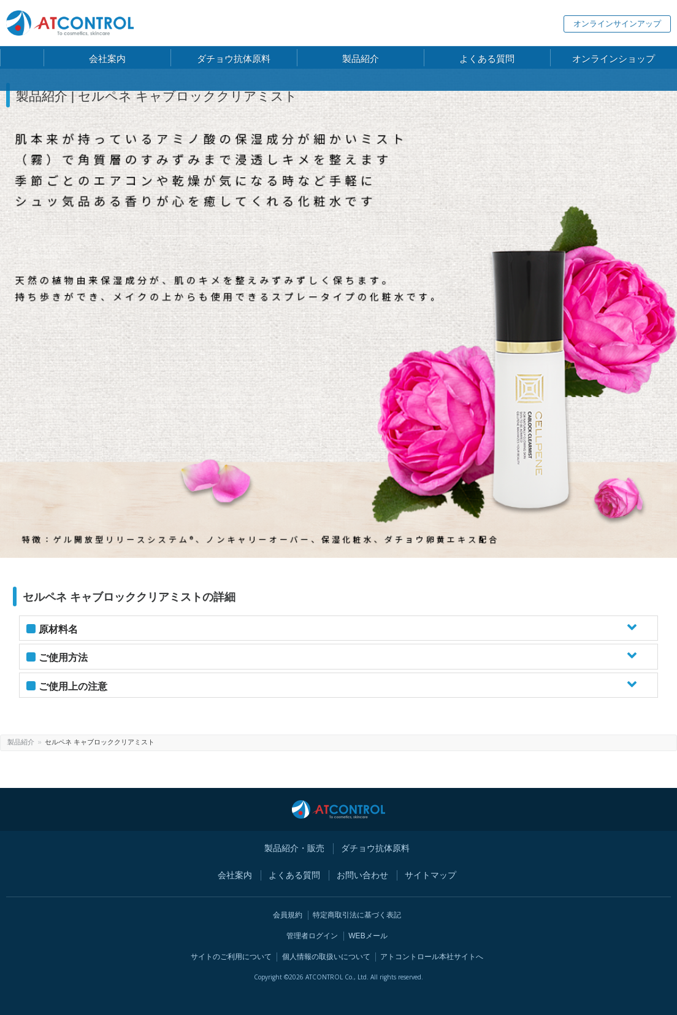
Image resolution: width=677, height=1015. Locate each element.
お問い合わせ (362, 875)
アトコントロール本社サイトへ (431, 956)
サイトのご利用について (231, 956)
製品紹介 (50, 742)
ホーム (17, 742)
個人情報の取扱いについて (326, 956)
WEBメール (368, 936)
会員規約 (287, 915)
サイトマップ (430, 875)
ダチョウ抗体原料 (375, 848)
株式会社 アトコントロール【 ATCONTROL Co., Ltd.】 (70, 23)
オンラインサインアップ (617, 23)
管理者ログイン (312, 936)
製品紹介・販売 (294, 848)
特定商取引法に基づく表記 (357, 915)
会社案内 (235, 875)
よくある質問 (294, 875)
